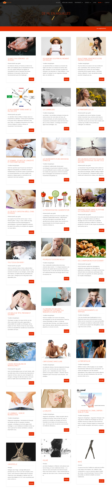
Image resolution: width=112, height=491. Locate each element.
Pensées (10, 467)
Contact (107, 2)
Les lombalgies (49, 110)
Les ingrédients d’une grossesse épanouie (56, 160)
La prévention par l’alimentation (56, 210)
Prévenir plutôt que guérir (14, 63)
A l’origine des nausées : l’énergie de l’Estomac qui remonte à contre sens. (53, 310)
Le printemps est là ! (86, 110)
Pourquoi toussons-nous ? (54, 259)
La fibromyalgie (84, 361)
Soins (94, 2)
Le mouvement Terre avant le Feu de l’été (19, 110)
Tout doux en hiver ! (16, 262)
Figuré (45, 460)
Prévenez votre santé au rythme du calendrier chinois (91, 210)
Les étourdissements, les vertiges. (88, 311)
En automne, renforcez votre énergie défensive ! (90, 59)
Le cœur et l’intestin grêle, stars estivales (21, 212)
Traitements (78, 2)
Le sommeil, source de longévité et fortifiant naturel (21, 161)
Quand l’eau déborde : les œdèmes (18, 59)
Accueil (58, 2)
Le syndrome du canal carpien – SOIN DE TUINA (90, 411)
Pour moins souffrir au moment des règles (56, 59)
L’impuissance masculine (52, 361)
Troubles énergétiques (13, 165)
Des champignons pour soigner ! (91, 261)
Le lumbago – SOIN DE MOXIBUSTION (16, 414)
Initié (80, 462)
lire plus (31, 79)
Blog (99, 2)
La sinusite (47, 411)
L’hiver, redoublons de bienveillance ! (17, 365)
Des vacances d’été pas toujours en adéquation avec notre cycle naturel (91, 160)
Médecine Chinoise (67, 2)
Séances (87, 2)
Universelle (12, 464)
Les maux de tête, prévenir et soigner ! (19, 314)
